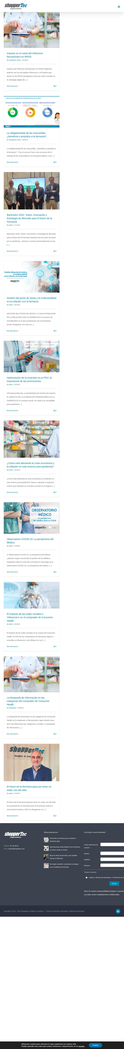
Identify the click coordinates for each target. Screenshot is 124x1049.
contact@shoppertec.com (16, 849)
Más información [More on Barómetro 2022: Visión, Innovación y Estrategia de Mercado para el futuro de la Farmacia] (12, 251)
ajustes (81, 1046)
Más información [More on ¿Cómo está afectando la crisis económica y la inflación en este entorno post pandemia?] (12, 492)
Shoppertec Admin (15, 60)
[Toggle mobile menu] (119, 6)
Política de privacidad (76, 911)
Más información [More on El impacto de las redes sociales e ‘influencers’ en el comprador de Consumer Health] (12, 646)
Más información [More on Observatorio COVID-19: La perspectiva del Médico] (12, 572)
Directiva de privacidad (103, 877)
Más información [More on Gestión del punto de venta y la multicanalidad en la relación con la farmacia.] (12, 331)
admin (11, 225)
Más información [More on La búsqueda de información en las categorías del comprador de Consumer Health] (12, 734)
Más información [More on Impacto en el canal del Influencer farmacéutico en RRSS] (12, 86)
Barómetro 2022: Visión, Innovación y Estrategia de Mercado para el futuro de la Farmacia (29, 218)
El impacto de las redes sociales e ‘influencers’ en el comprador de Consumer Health (30, 617)
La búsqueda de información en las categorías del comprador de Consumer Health (28, 701)
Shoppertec (12, 708)
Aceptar (96, 1045)
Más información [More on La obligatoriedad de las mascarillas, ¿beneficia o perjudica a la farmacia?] (12, 162)
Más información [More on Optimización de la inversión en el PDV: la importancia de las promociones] (12, 410)
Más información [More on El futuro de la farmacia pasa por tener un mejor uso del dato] (12, 816)
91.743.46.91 (14, 846)
